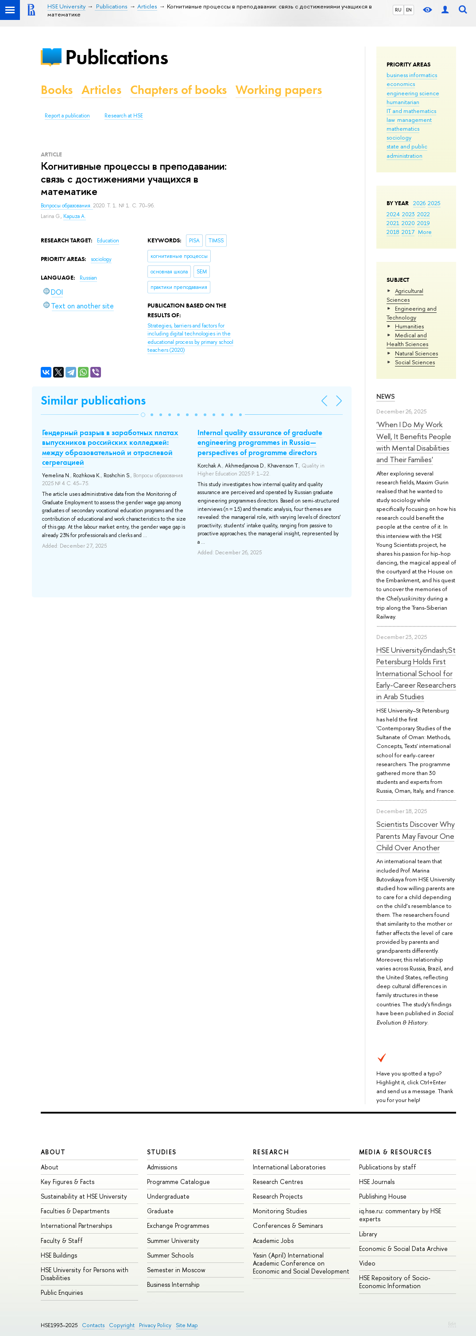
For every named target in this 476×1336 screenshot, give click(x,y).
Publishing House (382, 1196)
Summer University (173, 1240)
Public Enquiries (62, 1292)
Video (367, 1263)
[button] (143, 414)
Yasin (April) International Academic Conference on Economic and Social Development (301, 1263)
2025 (434, 203)
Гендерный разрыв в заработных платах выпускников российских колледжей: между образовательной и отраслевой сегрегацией (110, 447)
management (414, 120)
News (385, 396)
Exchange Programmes (178, 1225)
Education (108, 240)
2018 (393, 232)
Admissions (162, 1167)
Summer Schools (170, 1255)
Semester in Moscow (176, 1270)
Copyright (122, 1325)
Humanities (409, 326)
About (53, 1152)
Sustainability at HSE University (84, 1196)
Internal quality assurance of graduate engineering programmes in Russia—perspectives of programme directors (259, 442)
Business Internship (173, 1284)
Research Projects (277, 1196)
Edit (452, 1323)
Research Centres (278, 1181)
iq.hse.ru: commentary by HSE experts (400, 1215)
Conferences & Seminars (288, 1225)
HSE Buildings (59, 1255)
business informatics (412, 75)
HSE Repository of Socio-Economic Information (394, 1282)
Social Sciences (415, 362)
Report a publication (67, 115)
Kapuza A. (74, 216)
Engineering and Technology (412, 312)
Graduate (160, 1211)
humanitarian (403, 102)
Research (271, 1152)
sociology (399, 137)
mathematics (403, 128)
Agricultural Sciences (405, 295)
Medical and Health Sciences (407, 339)
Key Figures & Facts (67, 1181)
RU (398, 10)
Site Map (187, 1325)
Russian (88, 277)
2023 (408, 214)
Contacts (93, 1325)
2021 (393, 223)
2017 (408, 232)
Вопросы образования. (67, 205)
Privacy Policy (155, 1325)
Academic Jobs (273, 1240)
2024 (393, 214)
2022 (423, 214)
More (425, 232)
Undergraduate (168, 1196)
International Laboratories (289, 1167)
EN (409, 10)
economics (401, 84)
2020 (408, 223)
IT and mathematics (411, 111)
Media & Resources (395, 1152)
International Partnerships (76, 1225)
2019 (423, 223)
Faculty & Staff (62, 1240)
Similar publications (93, 400)
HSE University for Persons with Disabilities (84, 1274)
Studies (162, 1152)
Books (57, 89)
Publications (116, 56)
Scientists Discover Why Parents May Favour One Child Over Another (415, 836)
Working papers (279, 89)
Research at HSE (123, 115)
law (391, 120)
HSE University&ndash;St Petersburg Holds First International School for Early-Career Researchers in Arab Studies (416, 673)
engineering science (413, 93)
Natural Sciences (416, 353)
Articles (101, 89)
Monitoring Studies (280, 1211)
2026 (419, 203)
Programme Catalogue (178, 1181)
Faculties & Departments (75, 1211)
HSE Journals (377, 1181)
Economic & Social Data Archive (403, 1248)
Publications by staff (387, 1167)
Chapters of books (178, 89)
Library (368, 1234)
